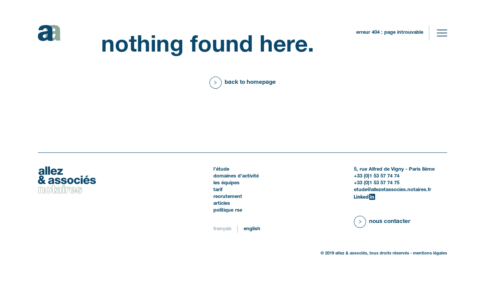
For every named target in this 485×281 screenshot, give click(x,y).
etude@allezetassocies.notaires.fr (392, 190)
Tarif (217, 190)
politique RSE (227, 210)
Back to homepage (250, 82)
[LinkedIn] (364, 197)
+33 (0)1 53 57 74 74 (376, 176)
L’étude (221, 169)
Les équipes (226, 183)
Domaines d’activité (236, 176)
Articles (221, 203)
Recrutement (227, 197)
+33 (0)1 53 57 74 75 (376, 183)
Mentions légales (430, 253)
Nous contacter (389, 221)
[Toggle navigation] (442, 33)
